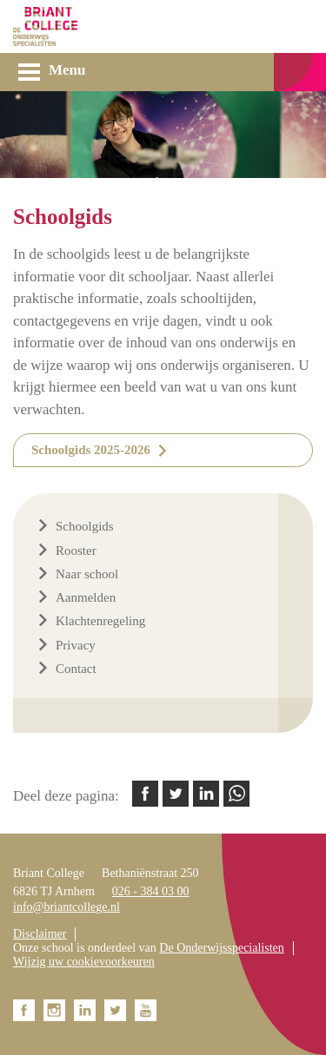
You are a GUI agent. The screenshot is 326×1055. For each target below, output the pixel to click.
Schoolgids (85, 526)
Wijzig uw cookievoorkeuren (84, 961)
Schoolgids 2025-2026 (90, 450)
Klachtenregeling (100, 621)
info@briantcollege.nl (66, 906)
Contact (76, 669)
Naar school (87, 574)
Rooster (76, 550)
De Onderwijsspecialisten (221, 947)
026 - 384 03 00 (151, 891)
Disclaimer (39, 933)
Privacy (76, 645)
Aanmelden (86, 597)
